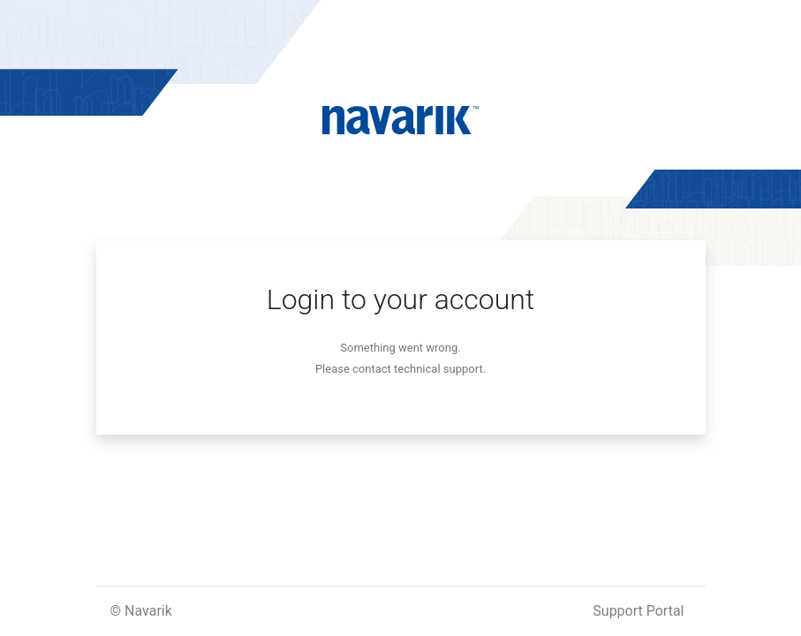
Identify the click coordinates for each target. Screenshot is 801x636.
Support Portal (638, 610)
